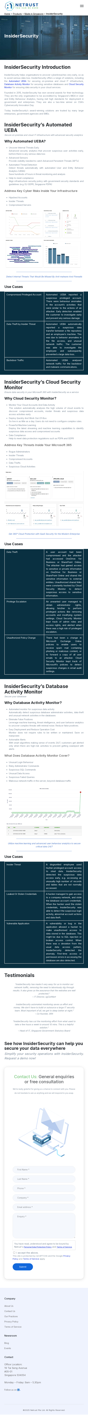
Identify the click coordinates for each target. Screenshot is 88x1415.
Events (7, 1348)
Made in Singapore (34, 14)
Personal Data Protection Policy (38, 1247)
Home (7, 14)
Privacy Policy (11, 1321)
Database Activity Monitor (17, 84)
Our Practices (11, 1316)
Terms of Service (64, 1247)
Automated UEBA (17, 81)
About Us (8, 1306)
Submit (22, 1266)
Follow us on (12, 1389)
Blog (6, 1343)
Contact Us (9, 1311)
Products (17, 14)
